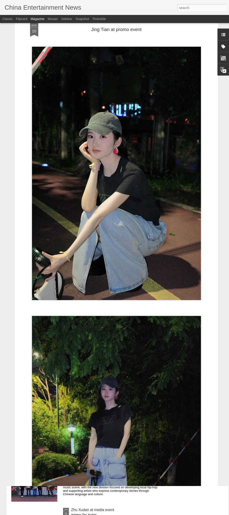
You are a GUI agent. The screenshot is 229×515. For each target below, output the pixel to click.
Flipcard (21, 19)
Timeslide (99, 19)
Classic (7, 19)
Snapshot (82, 19)
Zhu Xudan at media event (92, 510)
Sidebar (66, 19)
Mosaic (53, 19)
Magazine (38, 19)
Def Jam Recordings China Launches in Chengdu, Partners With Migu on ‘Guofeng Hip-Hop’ (112, 460)
